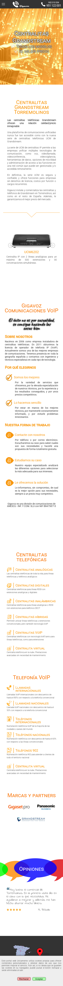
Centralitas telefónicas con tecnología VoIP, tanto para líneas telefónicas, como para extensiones (31, 635)
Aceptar (39, 979)
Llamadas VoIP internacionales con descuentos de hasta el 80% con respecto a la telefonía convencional (31, 692)
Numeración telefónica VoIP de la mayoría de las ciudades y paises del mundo (31, 723)
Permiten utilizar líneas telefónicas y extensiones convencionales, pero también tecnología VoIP (31, 619)
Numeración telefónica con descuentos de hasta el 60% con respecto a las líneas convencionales (31, 737)
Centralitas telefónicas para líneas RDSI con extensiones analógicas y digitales (31, 588)
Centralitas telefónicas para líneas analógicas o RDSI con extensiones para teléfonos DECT (31, 604)
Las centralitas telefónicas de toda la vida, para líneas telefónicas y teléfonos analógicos (31, 572)
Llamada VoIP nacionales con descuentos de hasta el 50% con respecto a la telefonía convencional (31, 706)
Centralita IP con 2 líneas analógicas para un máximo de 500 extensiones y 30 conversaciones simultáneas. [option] (31, 243)
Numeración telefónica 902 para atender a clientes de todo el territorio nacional (31, 753)
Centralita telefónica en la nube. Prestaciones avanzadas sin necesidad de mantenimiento (31, 651)
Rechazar (24, 979)
